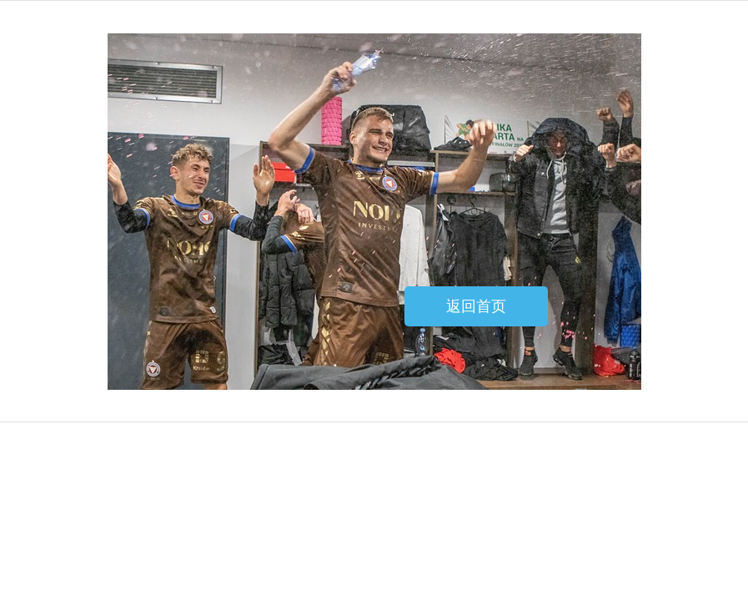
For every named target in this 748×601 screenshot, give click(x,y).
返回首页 (476, 306)
